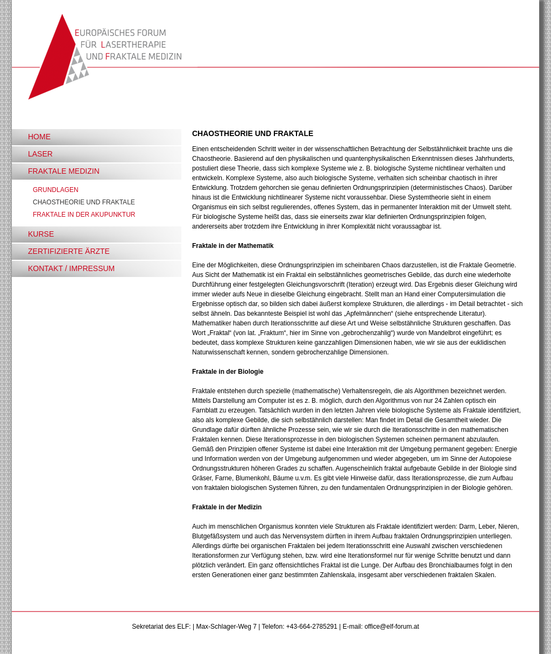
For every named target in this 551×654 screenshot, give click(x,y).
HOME (39, 136)
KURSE (41, 234)
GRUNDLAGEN (56, 190)
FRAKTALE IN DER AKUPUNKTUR (84, 214)
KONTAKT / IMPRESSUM (71, 268)
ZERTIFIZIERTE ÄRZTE (69, 251)
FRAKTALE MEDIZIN (64, 171)
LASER (40, 154)
